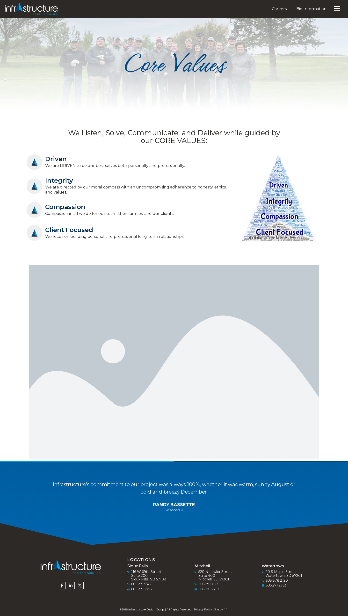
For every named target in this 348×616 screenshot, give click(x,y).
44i (226, 609)
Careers (279, 9)
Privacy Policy (203, 609)
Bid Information (311, 9)
